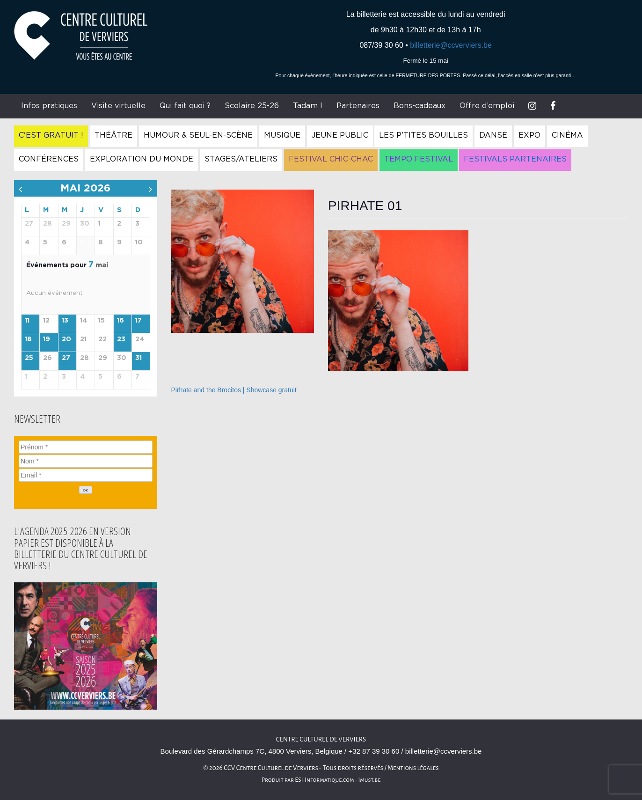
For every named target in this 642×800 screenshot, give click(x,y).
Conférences (49, 159)
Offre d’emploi (487, 106)
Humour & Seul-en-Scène (198, 135)
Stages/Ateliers (240, 159)
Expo (529, 135)
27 (66, 358)
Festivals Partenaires (515, 159)
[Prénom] (86, 447)
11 (27, 320)
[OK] (85, 490)
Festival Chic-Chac (331, 159)
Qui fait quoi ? (185, 106)
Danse (493, 135)
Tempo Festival (418, 159)
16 (120, 320)
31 (138, 358)
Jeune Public (340, 135)
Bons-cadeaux (419, 106)
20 (66, 339)
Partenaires (357, 106)
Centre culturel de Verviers (321, 739)
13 (65, 320)
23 (121, 339)
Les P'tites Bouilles (423, 135)
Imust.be (369, 780)
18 (28, 339)
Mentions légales (413, 767)
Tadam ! (307, 106)
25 (29, 358)
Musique (282, 135)
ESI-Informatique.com (324, 780)
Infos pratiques (49, 106)
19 (46, 339)
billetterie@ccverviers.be (451, 45)
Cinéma (567, 135)
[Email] (86, 475)
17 (138, 320)
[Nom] (86, 461)
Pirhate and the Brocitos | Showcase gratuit (234, 390)
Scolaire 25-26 (252, 106)
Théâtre (113, 135)
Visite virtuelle (118, 106)
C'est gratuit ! (51, 135)
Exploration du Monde (141, 159)
